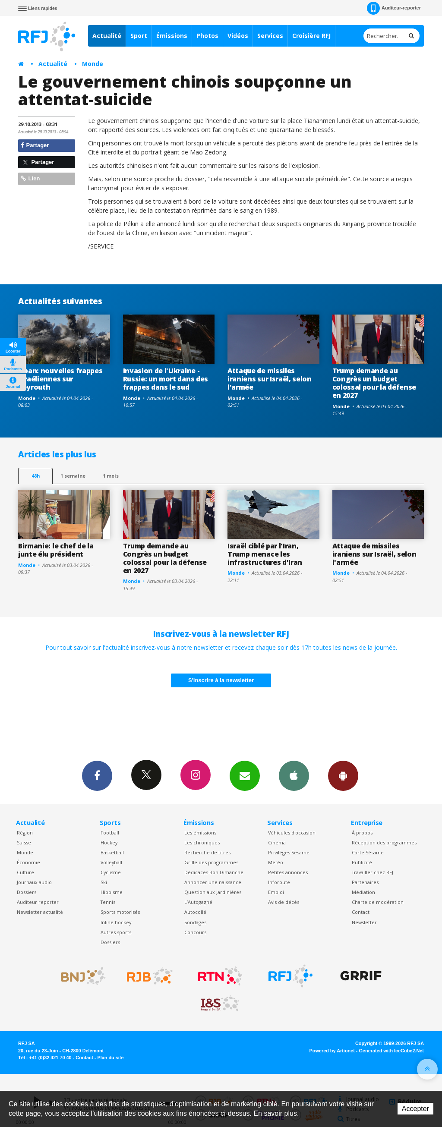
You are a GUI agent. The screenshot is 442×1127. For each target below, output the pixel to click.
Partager (35, 145)
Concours (195, 932)
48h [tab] (36, 475)
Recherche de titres (207, 852)
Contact (360, 912)
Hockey (109, 842)
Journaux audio (34, 882)
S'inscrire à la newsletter (221, 680)
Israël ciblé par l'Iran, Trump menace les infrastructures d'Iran (264, 554)
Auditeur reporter (38, 902)
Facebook (97, 775)
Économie (28, 862)
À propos (362, 832)
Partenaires (365, 882)
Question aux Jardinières (212, 892)
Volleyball (111, 862)
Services (270, 35)
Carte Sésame (368, 852)
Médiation (363, 892)
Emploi (276, 892)
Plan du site (110, 1057)
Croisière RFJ (311, 35)
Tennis (108, 902)
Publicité (362, 862)
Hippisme (112, 892)
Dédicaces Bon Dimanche (213, 872)
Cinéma (277, 842)
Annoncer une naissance (212, 882)
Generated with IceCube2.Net (391, 1050)
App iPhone (294, 775)
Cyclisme (111, 872)
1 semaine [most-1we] (72, 475)
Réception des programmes (384, 842)
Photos (207, 35)
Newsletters (245, 775)
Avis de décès (283, 902)
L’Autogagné (198, 902)
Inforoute (279, 882)
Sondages (195, 922)
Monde (92, 64)
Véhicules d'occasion (292, 832)
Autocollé (195, 912)
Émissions (171, 35)
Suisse (24, 842)
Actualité (106, 35)
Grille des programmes (211, 862)
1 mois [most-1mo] (111, 475)
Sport (138, 35)
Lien (30, 178)
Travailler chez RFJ (372, 872)
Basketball (112, 852)
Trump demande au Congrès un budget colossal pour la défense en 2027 (374, 383)
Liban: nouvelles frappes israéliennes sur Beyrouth (60, 379)
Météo (275, 862)
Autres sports (116, 932)
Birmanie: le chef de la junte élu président (56, 550)
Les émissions (200, 832)
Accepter (415, 1108)
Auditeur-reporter (394, 8)
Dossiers (26, 892)
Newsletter (364, 922)
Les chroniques (202, 842)
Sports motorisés (120, 912)
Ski (104, 882)
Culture (25, 872)
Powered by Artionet (332, 1050)
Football (110, 832)
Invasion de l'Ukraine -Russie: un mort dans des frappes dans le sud (165, 379)
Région (25, 832)
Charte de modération (378, 902)
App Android (343, 775)
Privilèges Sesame (288, 852)
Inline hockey (116, 922)
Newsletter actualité (40, 912)
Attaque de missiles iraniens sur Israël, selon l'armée (269, 379)
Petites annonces (288, 872)
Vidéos (237, 35)
